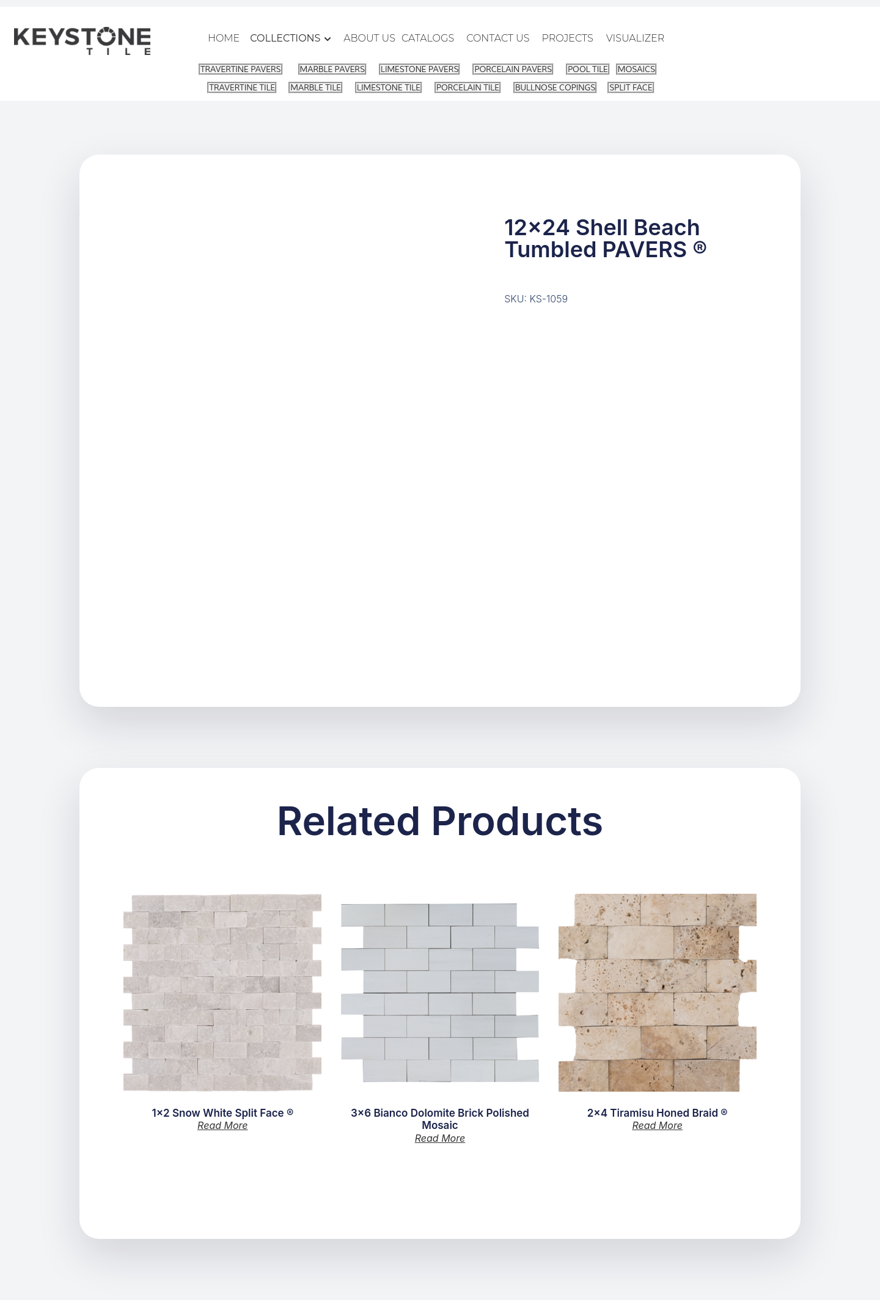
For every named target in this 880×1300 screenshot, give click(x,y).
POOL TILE (588, 69)
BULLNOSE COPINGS (555, 87)
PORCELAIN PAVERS (513, 69)
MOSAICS (636, 69)
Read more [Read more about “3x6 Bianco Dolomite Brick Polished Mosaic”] (440, 1138)
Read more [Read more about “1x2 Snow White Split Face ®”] (222, 1125)
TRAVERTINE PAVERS (240, 69)
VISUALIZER (635, 38)
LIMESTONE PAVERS (419, 69)
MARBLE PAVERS (332, 69)
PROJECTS (567, 38)
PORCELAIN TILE (467, 87)
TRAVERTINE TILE (242, 87)
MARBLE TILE (315, 87)
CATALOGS (428, 38)
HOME (224, 38)
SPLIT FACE (630, 87)
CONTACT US (497, 38)
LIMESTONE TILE (388, 87)
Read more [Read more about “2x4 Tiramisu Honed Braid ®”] (657, 1125)
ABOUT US (369, 38)
